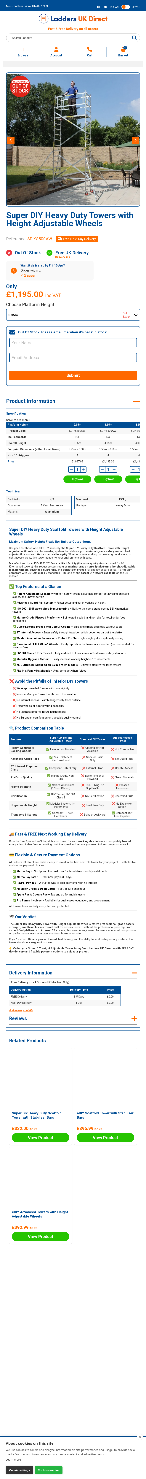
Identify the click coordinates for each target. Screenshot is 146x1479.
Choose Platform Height (30, 304)
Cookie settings (19, 1470)
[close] (140, 1437)
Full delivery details (21, 1010)
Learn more (13, 1459)
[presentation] (11, 140)
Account (56, 52)
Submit (73, 375)
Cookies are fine (48, 1470)
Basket (123, 52)
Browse (22, 52)
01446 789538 (40, 6)
